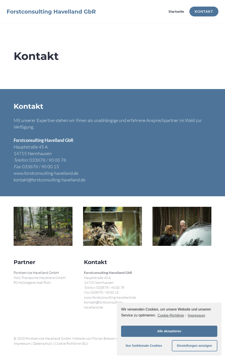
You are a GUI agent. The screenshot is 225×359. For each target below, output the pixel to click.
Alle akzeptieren (169, 331)
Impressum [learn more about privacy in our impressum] (196, 315)
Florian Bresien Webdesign (112, 338)
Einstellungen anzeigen (194, 345)
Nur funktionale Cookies (144, 345)
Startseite (176, 11)
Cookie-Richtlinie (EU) (71, 343)
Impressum (22, 343)
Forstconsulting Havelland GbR (51, 11)
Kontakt (204, 11)
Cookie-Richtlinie (171, 315)
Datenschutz (42, 343)
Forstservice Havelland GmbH (36, 272)
